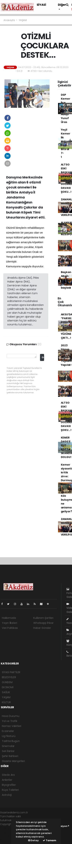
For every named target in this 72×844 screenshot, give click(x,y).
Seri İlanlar (8, 751)
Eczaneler (8, 731)
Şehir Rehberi (10, 756)
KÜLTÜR (6, 702)
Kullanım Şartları (43, 618)
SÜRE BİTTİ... (65, 245)
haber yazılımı (8, 828)
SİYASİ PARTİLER (11, 672)
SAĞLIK (6, 692)
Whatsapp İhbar (43, 623)
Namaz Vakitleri (11, 726)
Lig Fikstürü (8, 736)
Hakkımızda (9, 618)
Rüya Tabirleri (10, 790)
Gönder (43, 357)
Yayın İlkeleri (9, 623)
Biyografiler (9, 785)
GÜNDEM (7, 682)
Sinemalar (8, 746)
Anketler (7, 780)
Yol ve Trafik (9, 721)
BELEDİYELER (9, 677)
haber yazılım (8, 836)
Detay (33, 840)
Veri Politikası (10, 628)
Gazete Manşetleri (13, 761)
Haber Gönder (42, 628)
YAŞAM (23, 20)
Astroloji (7, 795)
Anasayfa (9, 20)
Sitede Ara (8, 775)
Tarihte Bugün (11, 741)
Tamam (49, 840)
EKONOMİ (7, 687)
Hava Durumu (10, 716)
